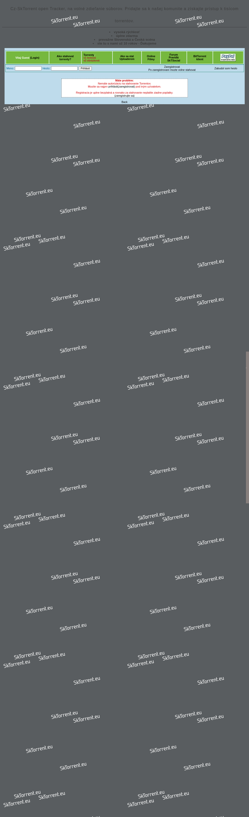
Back (125, 101)
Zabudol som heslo (225, 68)
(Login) (34, 57)
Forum (174, 54)
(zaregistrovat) (126, 86)
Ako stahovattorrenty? (65, 58)
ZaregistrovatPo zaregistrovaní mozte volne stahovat (172, 68)
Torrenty (88, 54)
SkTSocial (173, 60)
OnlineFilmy (151, 58)
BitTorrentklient (199, 58)
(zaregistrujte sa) (124, 95)
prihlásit (113, 86)
